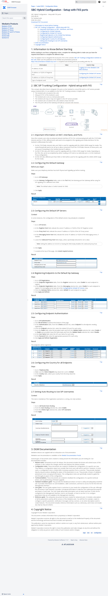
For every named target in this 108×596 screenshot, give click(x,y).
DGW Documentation (42, 43)
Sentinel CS (5, 38)
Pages (33, 6)
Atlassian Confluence (59, 540)
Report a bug (74, 540)
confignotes (97, 533)
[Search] (85, 1)
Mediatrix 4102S (7, 26)
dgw (84, 533)
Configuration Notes (52, 6)
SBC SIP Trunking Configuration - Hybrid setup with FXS (52, 27)
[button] (7, 594)
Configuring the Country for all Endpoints (52, 39)
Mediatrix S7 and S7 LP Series (11, 32)
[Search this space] (12, 18)
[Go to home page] (6, 2)
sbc (88, 533)
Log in (104, 2)
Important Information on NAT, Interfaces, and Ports (56, 29)
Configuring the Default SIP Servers (51, 33)
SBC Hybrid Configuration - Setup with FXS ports (59, 9)
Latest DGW (40, 6)
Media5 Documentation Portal (71, 455)
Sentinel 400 (5, 36)
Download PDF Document (39, 22)
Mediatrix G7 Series (8, 30)
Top (101, 48)
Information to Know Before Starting (46, 25)
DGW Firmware (16, 2)
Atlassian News (83, 540)
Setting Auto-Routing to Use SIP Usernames (53, 41)
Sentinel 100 (5, 34)
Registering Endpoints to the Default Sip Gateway (55, 35)
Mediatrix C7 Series (8, 28)
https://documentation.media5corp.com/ (43, 61)
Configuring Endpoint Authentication (51, 37)
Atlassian (68, 544)
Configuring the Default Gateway (50, 31)
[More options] (103, 6)
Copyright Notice (40, 45)
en (91, 533)
